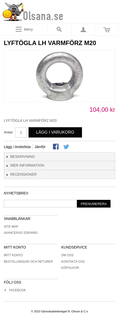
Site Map (11, 226)
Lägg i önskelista (17, 147)
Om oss (67, 255)
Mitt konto (13, 255)
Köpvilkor (70, 268)
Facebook (15, 290)
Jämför (39, 147)
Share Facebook (56, 147)
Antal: (8, 132)
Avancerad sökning (21, 233)
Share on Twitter (66, 147)
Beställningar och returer (28, 261)
